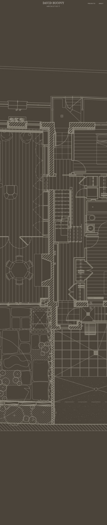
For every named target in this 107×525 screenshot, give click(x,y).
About (101, 3)
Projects (91, 3)
